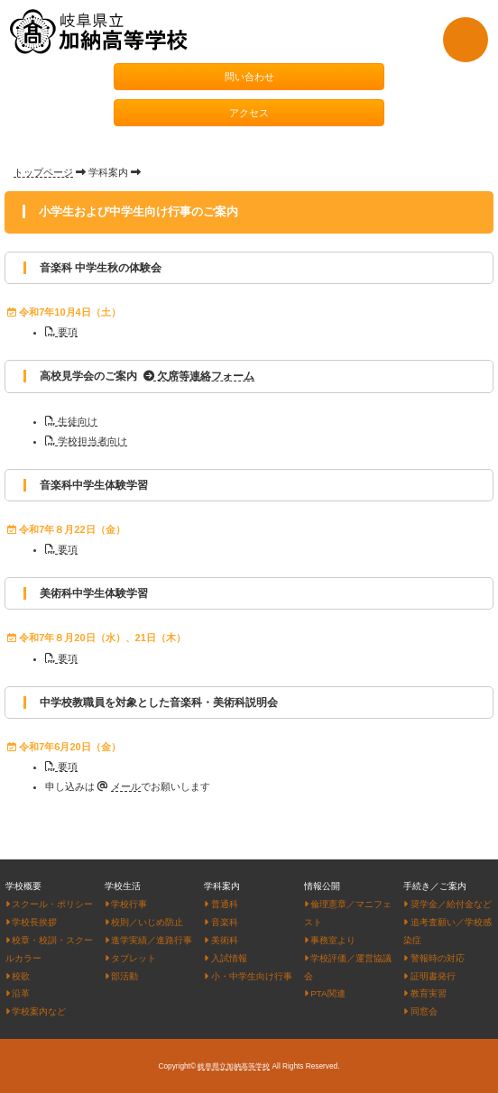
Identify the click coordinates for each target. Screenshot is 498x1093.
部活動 (121, 976)
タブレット (130, 958)
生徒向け (71, 421)
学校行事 (126, 904)
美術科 (220, 940)
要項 (61, 331)
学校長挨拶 (31, 922)
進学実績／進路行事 (148, 940)
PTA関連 (325, 993)
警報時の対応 (433, 958)
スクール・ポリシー (49, 904)
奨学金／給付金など (447, 904)
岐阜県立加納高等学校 (234, 1066)
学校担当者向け (86, 441)
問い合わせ (249, 76)
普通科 (220, 904)
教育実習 (424, 993)
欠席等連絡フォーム (198, 376)
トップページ (43, 172)
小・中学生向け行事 (247, 976)
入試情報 (225, 958)
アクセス (249, 112)
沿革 (17, 993)
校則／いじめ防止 (144, 922)
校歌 (17, 976)
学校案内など (35, 1011)
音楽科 (220, 922)
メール (126, 786)
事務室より (329, 940)
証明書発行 (429, 976)
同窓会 (420, 1011)
